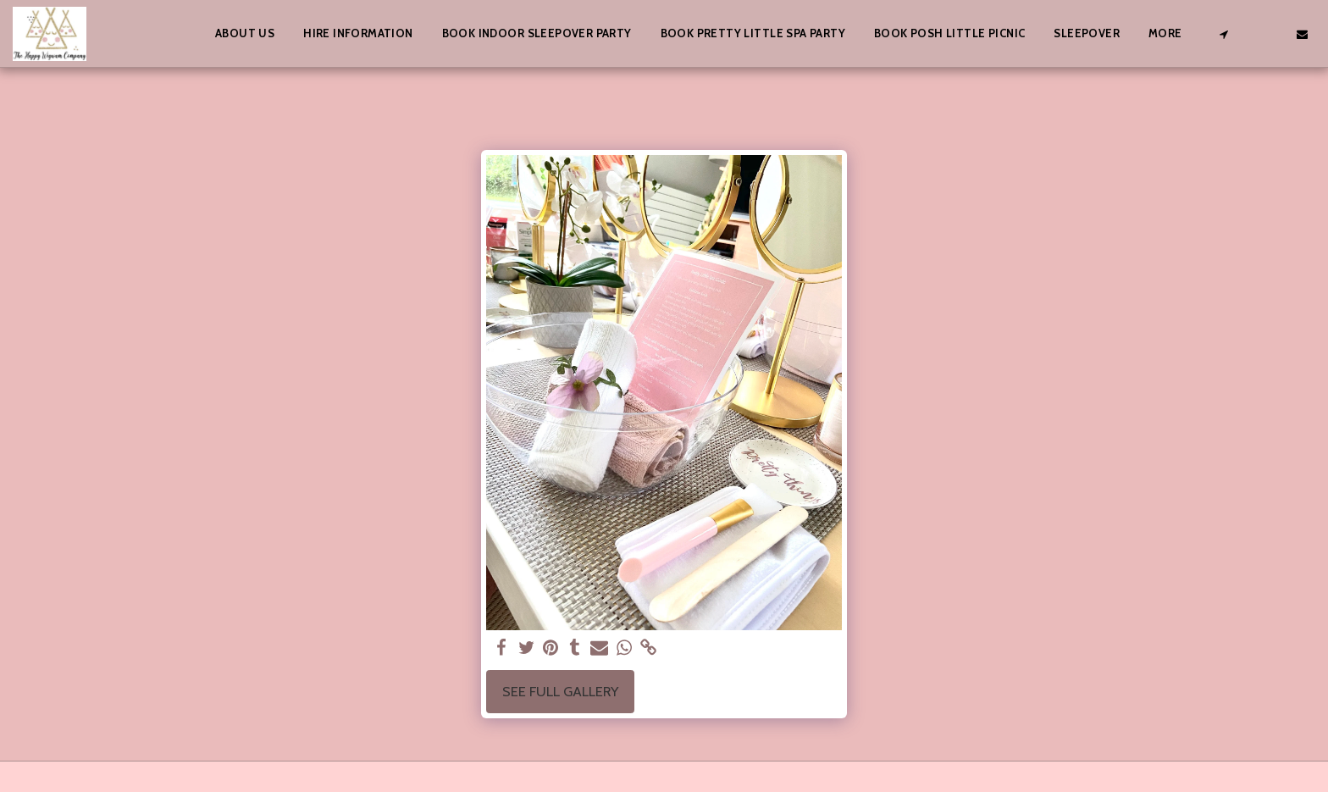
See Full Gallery (560, 691)
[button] (1223, 34)
